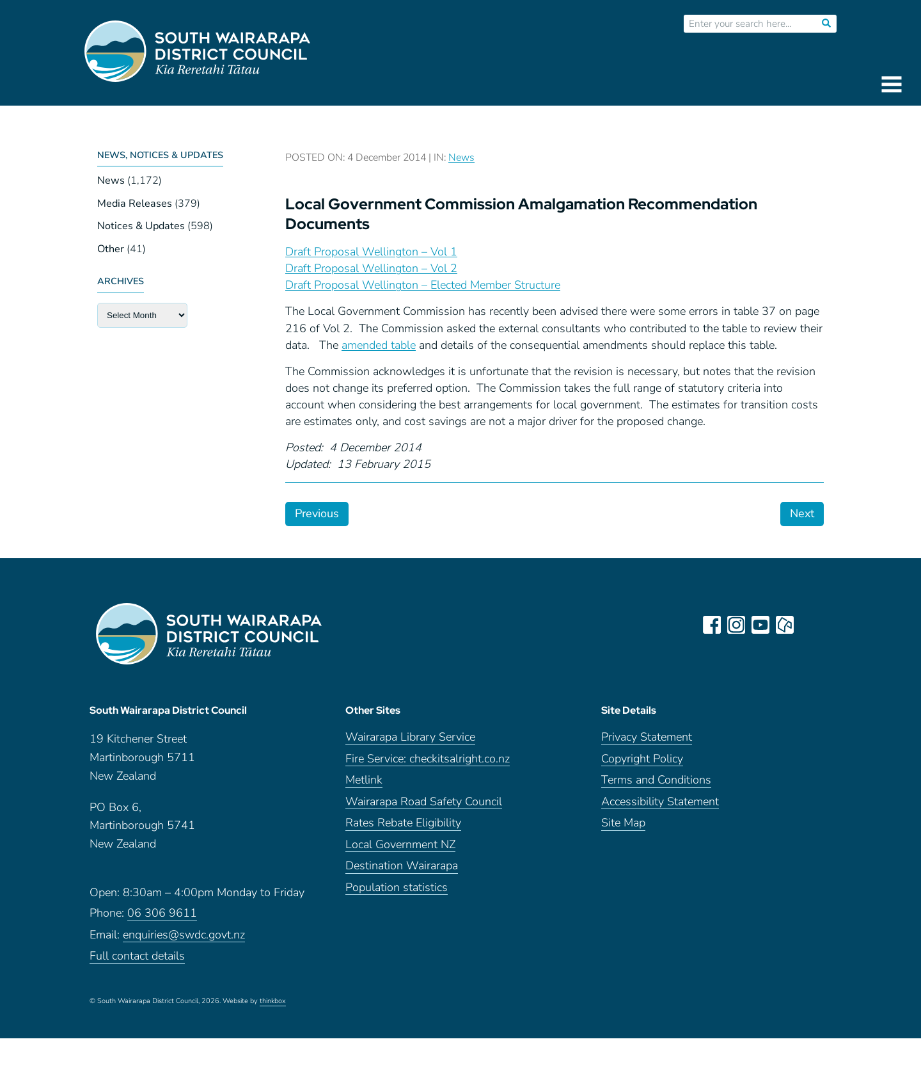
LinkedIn (810, 625)
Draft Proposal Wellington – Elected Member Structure (422, 285)
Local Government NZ (400, 849)
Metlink (363, 785)
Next (802, 513)
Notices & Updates (141, 226)
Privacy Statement (646, 742)
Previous (317, 513)
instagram (737, 625)
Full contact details (137, 961)
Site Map (623, 828)
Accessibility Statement (660, 806)
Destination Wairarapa (401, 871)
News (111, 180)
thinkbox (273, 1006)
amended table (379, 345)
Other (110, 249)
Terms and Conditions (656, 785)
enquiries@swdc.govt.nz (184, 940)
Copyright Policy (642, 763)
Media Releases (134, 204)
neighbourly (785, 625)
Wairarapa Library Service (410, 742)
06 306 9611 (162, 918)
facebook (712, 625)
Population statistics (396, 892)
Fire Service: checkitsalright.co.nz (427, 763)
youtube (761, 625)
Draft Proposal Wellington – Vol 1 (371, 251)
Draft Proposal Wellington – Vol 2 (371, 268)
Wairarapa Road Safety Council (423, 806)
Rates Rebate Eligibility (403, 828)
